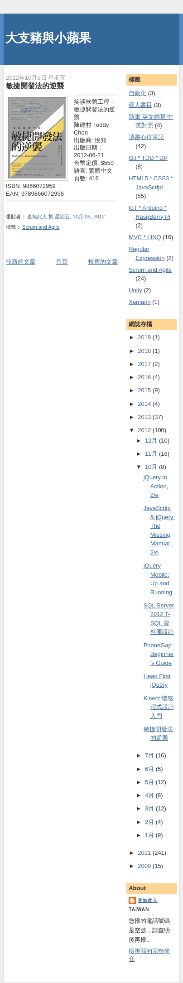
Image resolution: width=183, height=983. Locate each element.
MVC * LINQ (145, 237)
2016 (145, 377)
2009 (145, 866)
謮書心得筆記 (146, 137)
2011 (145, 852)
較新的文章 (20, 261)
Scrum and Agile (40, 227)
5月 (150, 782)
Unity (135, 290)
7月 (150, 755)
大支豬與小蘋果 (48, 38)
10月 (152, 466)
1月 (150, 835)
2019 (145, 337)
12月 (152, 440)
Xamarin (139, 302)
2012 (145, 430)
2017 (145, 364)
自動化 (137, 93)
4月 (150, 795)
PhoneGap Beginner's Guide (159, 654)
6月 (150, 769)
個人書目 (140, 104)
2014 (145, 403)
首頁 (61, 261)
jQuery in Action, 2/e (156, 486)
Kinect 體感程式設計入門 (159, 707)
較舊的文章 (103, 261)
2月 (150, 822)
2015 (145, 390)
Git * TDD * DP (148, 157)
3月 (150, 808)
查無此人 (148, 900)
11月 (152, 453)
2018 (145, 350)
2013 (145, 417)
